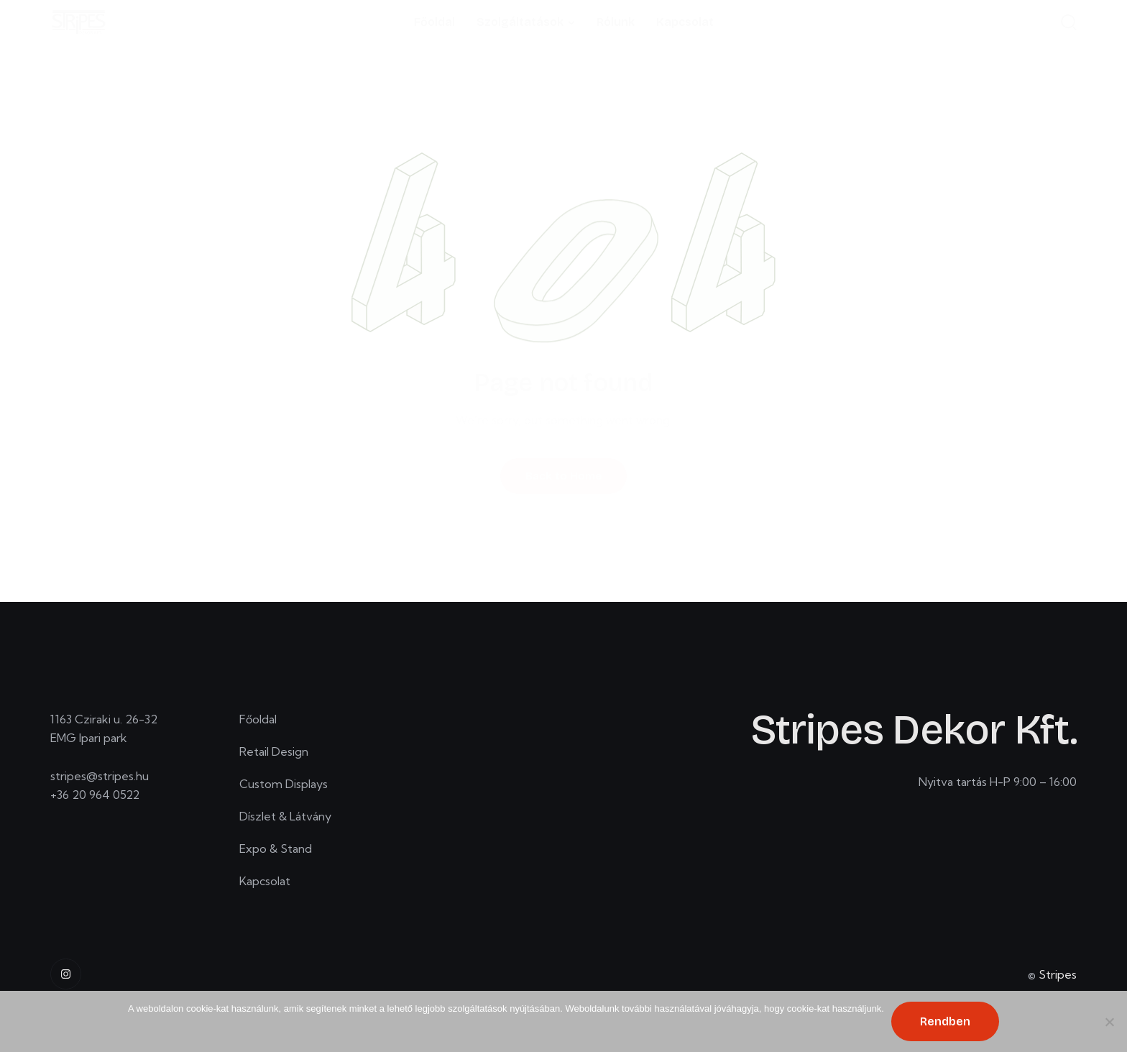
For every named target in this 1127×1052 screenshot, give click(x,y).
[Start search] (1069, 21)
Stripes (1058, 978)
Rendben (945, 1021)
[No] (1109, 1022)
